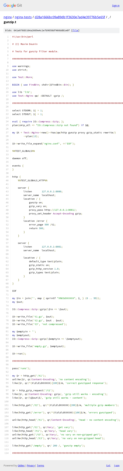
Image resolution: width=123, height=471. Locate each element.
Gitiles (21, 465)
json (116, 465)
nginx (8, 17)
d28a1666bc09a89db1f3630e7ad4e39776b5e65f (70, 17)
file (75, 30)
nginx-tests (23, 17)
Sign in (115, 5)
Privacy (31, 465)
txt (108, 465)
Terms (40, 465)
